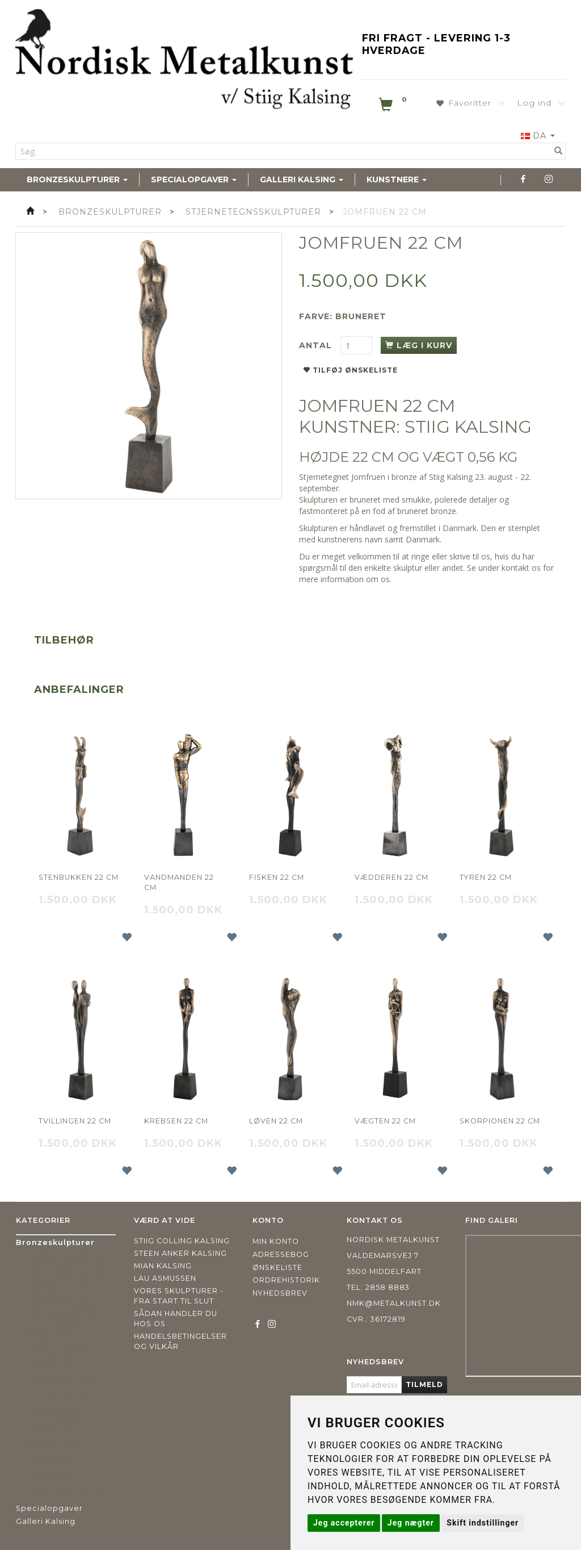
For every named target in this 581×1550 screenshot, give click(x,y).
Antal (317, 345)
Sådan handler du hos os (175, 1318)
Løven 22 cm (276, 1121)
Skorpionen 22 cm (500, 1121)
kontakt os (521, 567)
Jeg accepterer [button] (343, 1522)
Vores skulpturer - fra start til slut (179, 1295)
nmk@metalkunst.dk (394, 1303)
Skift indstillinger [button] (483, 1522)
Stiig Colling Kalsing (182, 1240)
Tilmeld (424, 1384)
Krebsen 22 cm (176, 1121)
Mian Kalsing (163, 1265)
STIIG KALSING (468, 426)
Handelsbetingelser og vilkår (180, 1341)
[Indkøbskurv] (394, 106)
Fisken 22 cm (276, 877)
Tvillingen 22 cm (75, 1121)
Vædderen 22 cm (391, 877)
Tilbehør (64, 640)
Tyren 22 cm (486, 877)
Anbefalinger (79, 689)
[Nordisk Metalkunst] (184, 61)
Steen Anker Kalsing (180, 1253)
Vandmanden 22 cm (179, 882)
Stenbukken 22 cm (79, 877)
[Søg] (558, 151)
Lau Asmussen (165, 1278)
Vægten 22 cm (385, 1121)
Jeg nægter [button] (411, 1522)
